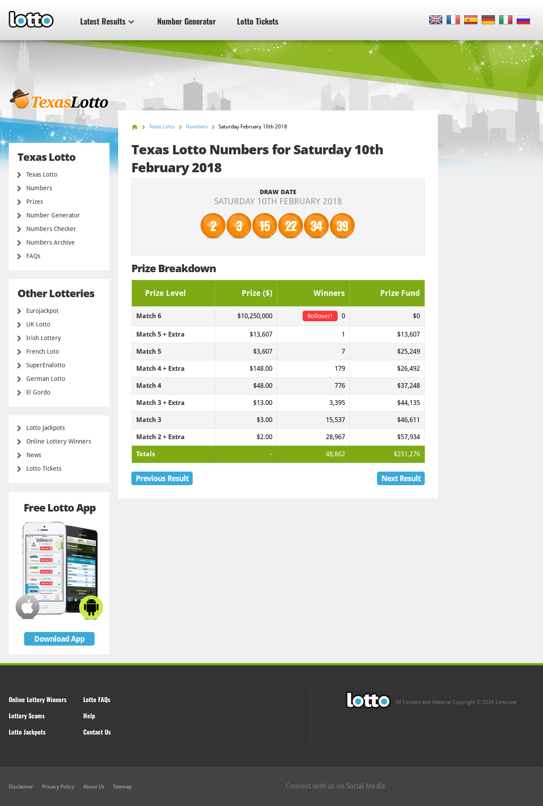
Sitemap (122, 787)
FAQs (33, 255)
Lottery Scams (27, 715)
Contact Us (97, 731)
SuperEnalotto (45, 365)
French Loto (42, 351)
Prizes (34, 201)
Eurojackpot (42, 310)
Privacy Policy (58, 787)
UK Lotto (38, 324)
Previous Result (162, 478)
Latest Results (107, 21)
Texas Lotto (41, 174)
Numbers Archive (50, 242)
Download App (59, 638)
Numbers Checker (51, 228)
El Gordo (38, 392)
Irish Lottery (43, 337)
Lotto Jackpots (45, 427)
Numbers (39, 188)
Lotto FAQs (96, 699)
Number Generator (186, 21)
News (33, 454)
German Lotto (45, 378)
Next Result (400, 478)
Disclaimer (21, 787)
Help (89, 715)
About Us (93, 787)
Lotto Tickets (258, 21)
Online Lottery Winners (58, 441)
